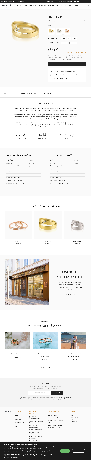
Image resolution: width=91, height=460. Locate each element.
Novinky (48, 1)
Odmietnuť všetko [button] (78, 451)
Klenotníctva (77, 1)
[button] (30, 457)
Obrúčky (64, 5)
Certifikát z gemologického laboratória (64, 71)
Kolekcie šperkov (75, 5)
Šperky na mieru (22, 5)
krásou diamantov (36, 110)
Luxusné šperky (40, 5)
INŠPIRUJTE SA (17, 383)
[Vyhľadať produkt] (88, 6)
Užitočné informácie (60, 1)
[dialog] (45, 451)
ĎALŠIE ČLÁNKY (45, 394)
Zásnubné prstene (53, 5)
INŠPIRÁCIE (47, 93)
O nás (52, 1)
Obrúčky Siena (48, 241)
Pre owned (70, 1)
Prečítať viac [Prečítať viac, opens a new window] (50, 451)
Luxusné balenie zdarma (60, 78)
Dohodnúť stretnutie (67, 64)
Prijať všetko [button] (65, 451)
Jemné (20, 114)
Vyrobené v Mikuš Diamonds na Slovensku (66, 75)
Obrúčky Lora (18, 241)
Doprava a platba (52, 441)
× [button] (89, 443)
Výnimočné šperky (19, 108)
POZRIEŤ (45, 329)
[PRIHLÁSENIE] (86, 1)
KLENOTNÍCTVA (70, 294)
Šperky (31, 5)
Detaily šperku (9, 93)
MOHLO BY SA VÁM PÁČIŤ (29, 93)
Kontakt (73, 438)
